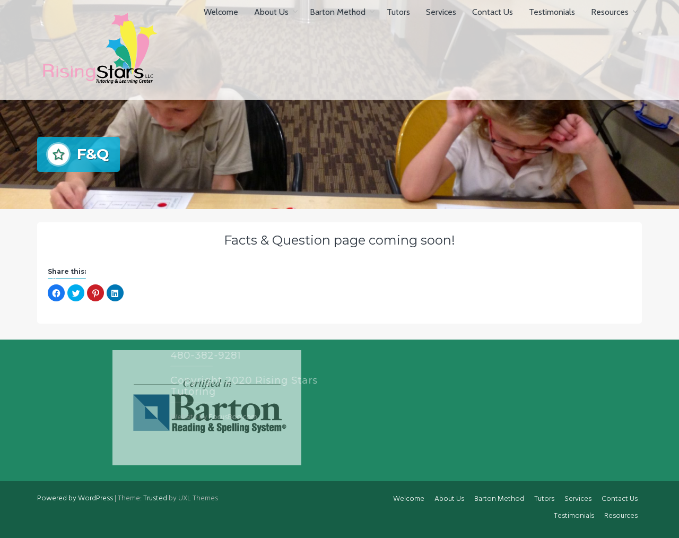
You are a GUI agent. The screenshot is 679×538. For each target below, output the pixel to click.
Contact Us (492, 12)
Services (441, 12)
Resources (610, 12)
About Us (271, 12)
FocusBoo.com (182, 417)
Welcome (221, 12)
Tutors (398, 12)
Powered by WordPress (75, 498)
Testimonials (552, 12)
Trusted (155, 498)
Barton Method (337, 12)
